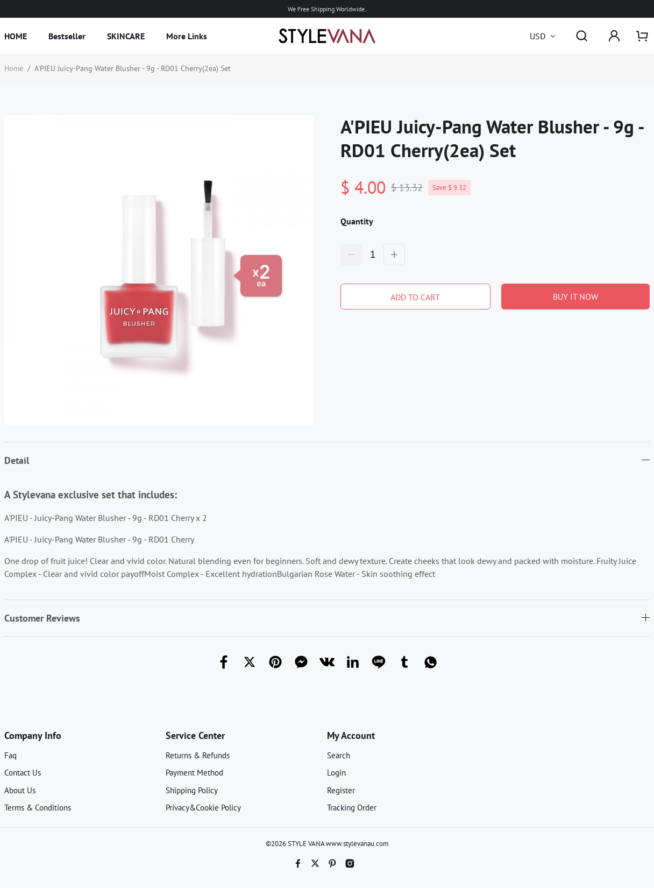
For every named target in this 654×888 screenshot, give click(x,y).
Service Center (195, 735)
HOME (15, 36)
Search (338, 755)
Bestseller (67, 36)
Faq (10, 755)
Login (336, 772)
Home (13, 68)
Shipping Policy (192, 790)
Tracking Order (351, 807)
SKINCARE (126, 36)
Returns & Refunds (198, 755)
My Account (351, 735)
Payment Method (194, 772)
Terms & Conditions (37, 807)
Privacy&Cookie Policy (203, 807)
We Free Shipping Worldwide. (327, 8)
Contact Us (22, 772)
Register (341, 790)
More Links (186, 36)
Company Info (32, 735)
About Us (19, 790)
